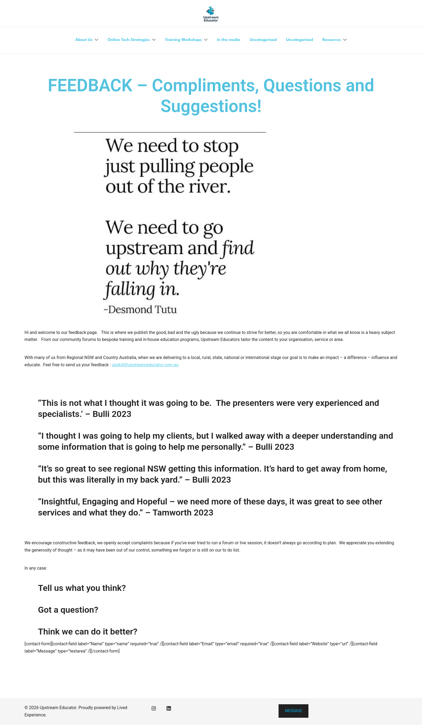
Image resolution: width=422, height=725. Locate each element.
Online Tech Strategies (129, 40)
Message (293, 711)
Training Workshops (183, 40)
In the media (228, 40)
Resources (331, 40)
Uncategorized (263, 40)
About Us (84, 40)
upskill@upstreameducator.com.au (145, 364)
